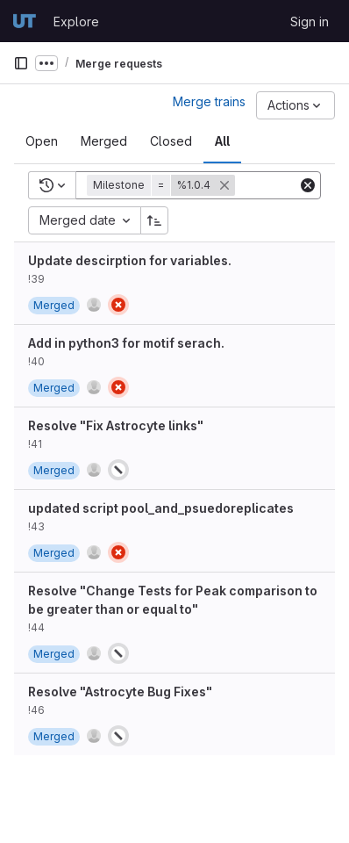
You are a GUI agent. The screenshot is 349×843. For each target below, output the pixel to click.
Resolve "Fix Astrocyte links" (115, 425)
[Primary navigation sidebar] (21, 63)
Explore (76, 21)
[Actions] (295, 105)
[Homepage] (24, 21)
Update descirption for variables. (129, 260)
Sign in (309, 21)
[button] (163, 185)
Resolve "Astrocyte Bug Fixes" (120, 691)
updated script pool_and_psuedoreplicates (161, 508)
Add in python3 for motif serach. (126, 342)
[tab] (41, 141)
